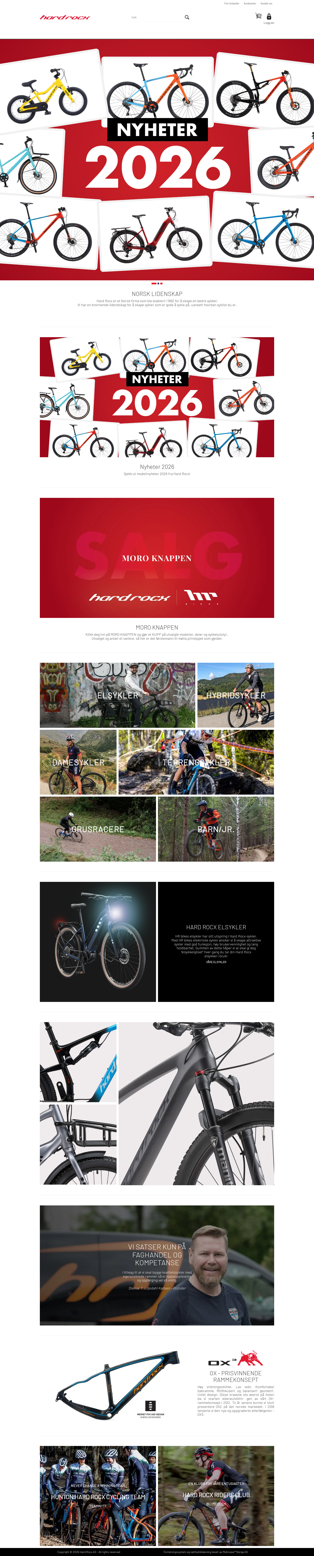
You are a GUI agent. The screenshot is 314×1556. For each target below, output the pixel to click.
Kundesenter (250, 3)
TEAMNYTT (98, 1506)
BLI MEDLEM (216, 1504)
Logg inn (269, 22)
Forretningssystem (175, 1552)
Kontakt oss (266, 3)
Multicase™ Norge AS (235, 1552)
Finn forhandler (231, 3)
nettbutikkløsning (200, 1552)
